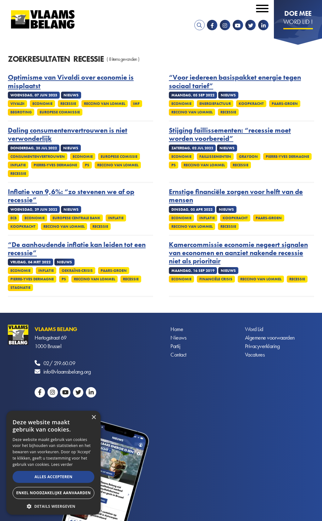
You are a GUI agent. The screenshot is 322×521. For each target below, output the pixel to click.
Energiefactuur (215, 103)
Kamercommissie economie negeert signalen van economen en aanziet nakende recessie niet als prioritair (238, 253)
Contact (178, 354)
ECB (13, 217)
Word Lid (254, 329)
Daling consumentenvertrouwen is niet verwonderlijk (67, 134)
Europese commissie (60, 112)
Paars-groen (285, 103)
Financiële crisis (215, 279)
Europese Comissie (119, 156)
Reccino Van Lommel (104, 103)
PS (87, 165)
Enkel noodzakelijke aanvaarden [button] (53, 492)
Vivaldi (17, 103)
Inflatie (18, 165)
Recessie (68, 103)
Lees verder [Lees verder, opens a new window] (62, 464)
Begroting (21, 112)
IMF (136, 103)
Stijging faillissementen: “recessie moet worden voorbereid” (230, 134)
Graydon (248, 156)
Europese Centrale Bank (76, 217)
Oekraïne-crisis (77, 270)
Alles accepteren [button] (54, 476)
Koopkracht (251, 103)
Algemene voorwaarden (270, 337)
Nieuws (178, 337)
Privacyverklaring (262, 346)
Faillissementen (215, 156)
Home (176, 329)
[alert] (53, 463)
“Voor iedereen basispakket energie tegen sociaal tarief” (235, 81)
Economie (42, 103)
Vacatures (255, 354)
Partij (175, 346)
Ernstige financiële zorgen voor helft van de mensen (236, 196)
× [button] (93, 417)
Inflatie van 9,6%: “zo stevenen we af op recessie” (71, 196)
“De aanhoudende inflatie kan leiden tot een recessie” (77, 249)
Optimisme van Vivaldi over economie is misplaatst (71, 81)
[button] (53, 505)
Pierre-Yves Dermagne (55, 165)
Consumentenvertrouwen (37, 156)
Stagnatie (20, 287)
